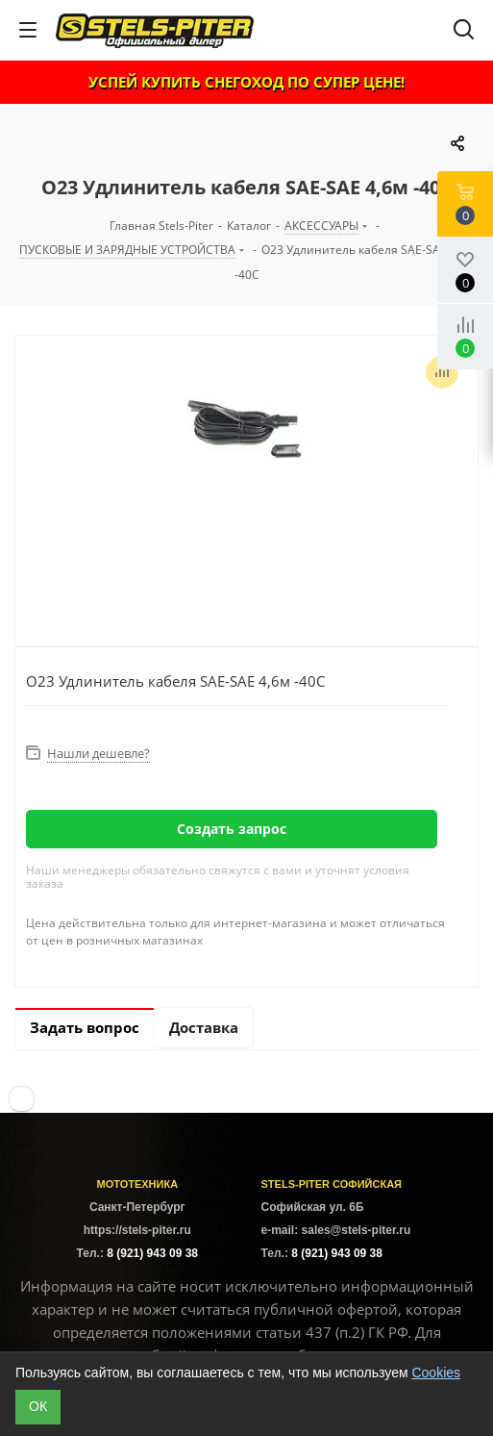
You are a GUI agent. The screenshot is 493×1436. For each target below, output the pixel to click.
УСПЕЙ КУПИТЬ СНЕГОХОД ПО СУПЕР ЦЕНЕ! (246, 81)
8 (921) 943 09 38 (152, 1253)
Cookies (435, 1372)
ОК (38, 1406)
